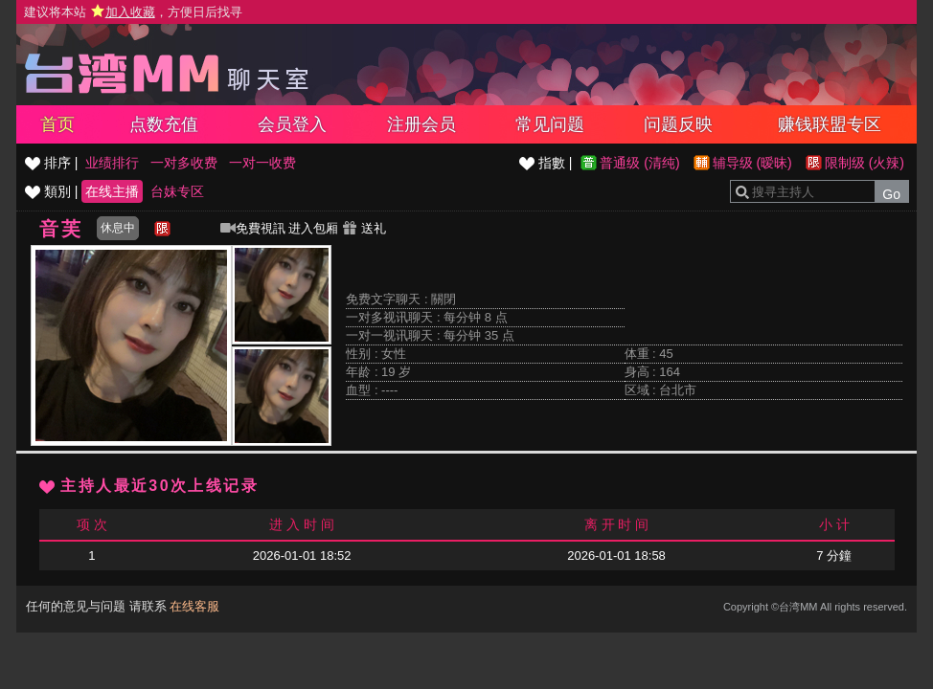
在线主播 (112, 191)
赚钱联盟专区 (829, 124)
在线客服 (194, 606)
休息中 (118, 227)
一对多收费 (183, 162)
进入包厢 (313, 228)
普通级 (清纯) (639, 162)
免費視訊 (252, 228)
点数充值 (163, 124)
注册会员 (421, 124)
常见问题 (549, 124)
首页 (57, 124)
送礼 (364, 228)
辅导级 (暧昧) (752, 162)
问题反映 (678, 124)
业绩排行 (112, 162)
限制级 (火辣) (864, 162)
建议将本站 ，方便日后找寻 (133, 12)
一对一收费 (262, 162)
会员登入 (292, 124)
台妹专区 (177, 191)
